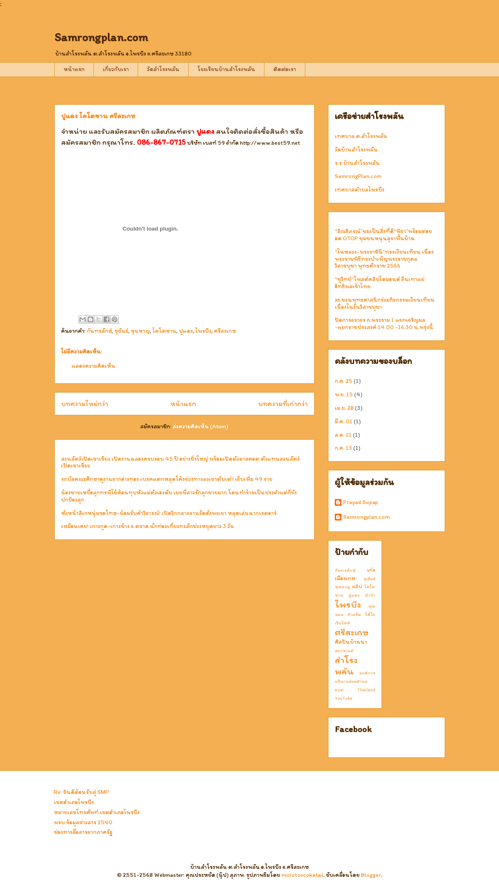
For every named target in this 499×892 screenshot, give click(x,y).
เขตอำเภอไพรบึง (74, 802)
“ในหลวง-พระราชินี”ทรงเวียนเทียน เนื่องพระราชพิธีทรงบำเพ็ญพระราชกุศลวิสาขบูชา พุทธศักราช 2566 (384, 259)
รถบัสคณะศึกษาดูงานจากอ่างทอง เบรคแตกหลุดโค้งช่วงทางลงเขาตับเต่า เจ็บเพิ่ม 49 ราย (166, 479)
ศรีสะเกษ (225, 330)
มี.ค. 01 (343, 421)
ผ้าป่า (370, 595)
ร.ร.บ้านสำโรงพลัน (357, 163)
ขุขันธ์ (121, 330)
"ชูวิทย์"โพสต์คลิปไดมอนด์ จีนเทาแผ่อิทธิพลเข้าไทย (379, 283)
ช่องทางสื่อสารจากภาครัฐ (83, 832)
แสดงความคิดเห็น (93, 365)
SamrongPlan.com (358, 176)
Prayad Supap (360, 502)
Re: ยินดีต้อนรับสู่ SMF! (81, 792)
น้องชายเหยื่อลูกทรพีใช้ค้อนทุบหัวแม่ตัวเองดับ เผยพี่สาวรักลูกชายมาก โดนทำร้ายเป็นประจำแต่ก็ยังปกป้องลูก (179, 496)
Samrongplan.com (101, 37)
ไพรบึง (203, 330)
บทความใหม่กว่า (84, 403)
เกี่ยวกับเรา (116, 69)
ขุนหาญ (140, 330)
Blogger (371, 875)
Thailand (366, 690)
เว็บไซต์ (342, 623)
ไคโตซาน (164, 330)
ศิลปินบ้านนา (351, 641)
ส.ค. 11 (343, 434)
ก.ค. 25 (343, 381)
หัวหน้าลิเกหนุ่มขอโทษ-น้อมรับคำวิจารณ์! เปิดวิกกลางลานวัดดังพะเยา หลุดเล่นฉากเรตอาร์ (169, 513)
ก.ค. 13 (343, 447)
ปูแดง (186, 330)
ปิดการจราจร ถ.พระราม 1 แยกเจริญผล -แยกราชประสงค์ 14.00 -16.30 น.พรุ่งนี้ (384, 323)
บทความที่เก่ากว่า (283, 403)
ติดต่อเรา (284, 69)
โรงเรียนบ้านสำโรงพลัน (226, 69)
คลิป (357, 586)
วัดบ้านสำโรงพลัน (356, 149)
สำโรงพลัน (346, 665)
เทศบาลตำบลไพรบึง (359, 189)
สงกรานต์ (344, 650)
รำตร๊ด (354, 614)
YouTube (343, 698)
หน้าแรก (74, 69)
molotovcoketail (302, 875)
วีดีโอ (370, 614)
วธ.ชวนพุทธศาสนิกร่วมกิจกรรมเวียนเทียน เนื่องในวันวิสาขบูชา (385, 303)
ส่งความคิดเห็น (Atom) (200, 426)
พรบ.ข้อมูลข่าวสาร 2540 (83, 822)
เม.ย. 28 (344, 407)
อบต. (340, 690)
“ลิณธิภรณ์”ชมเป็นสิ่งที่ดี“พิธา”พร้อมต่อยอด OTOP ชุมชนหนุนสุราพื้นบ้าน (383, 235)
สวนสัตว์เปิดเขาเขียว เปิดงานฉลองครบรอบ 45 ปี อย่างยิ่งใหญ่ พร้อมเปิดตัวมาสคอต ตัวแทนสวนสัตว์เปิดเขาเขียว (180, 462)
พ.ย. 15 (344, 394)
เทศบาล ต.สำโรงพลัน (361, 136)
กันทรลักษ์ (99, 330)
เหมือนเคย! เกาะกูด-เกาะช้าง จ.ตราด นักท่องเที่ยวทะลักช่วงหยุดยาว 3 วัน (147, 526)
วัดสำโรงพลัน (163, 69)
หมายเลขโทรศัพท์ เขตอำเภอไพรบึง (97, 812)
